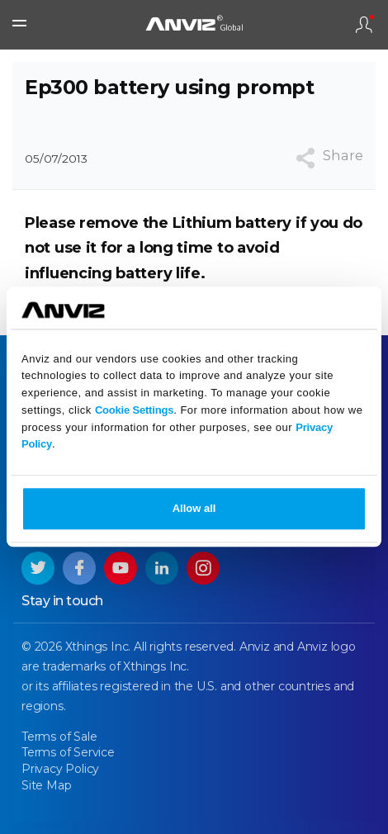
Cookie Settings (134, 410)
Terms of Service (68, 752)
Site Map (46, 785)
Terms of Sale (59, 736)
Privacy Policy (60, 768)
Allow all (194, 509)
